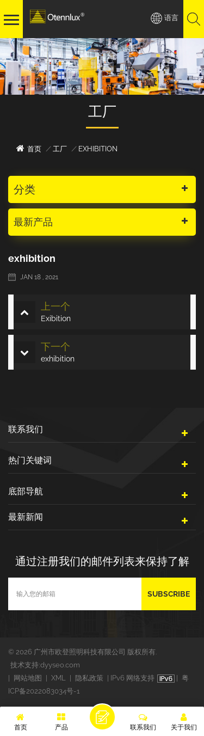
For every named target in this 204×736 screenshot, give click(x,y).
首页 (28, 148)
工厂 (60, 149)
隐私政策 (89, 678)
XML (58, 678)
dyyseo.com (60, 665)
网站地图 (28, 678)
